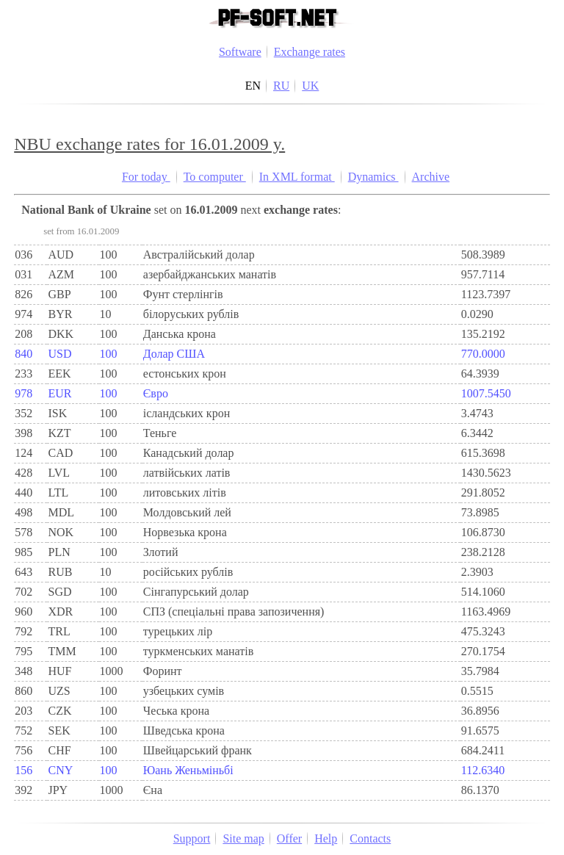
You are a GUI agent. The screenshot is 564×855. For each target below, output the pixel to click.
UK (310, 85)
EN (253, 85)
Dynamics (373, 176)
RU (281, 85)
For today (146, 176)
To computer (215, 176)
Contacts (370, 838)
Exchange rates (309, 52)
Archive (431, 176)
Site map (243, 838)
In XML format (297, 176)
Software (240, 52)
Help (325, 838)
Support (192, 838)
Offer (289, 838)
